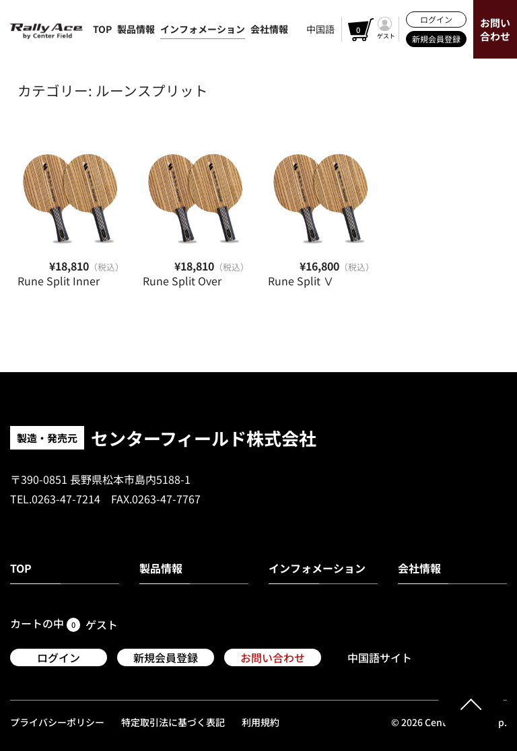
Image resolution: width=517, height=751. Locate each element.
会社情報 (269, 29)
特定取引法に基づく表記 (173, 722)
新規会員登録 (436, 38)
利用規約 (260, 722)
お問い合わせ (495, 29)
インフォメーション (202, 29)
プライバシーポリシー (57, 722)
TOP (102, 29)
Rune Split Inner (59, 281)
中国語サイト (379, 657)
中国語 (320, 29)
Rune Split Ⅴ (301, 281)
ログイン (436, 19)
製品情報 (136, 29)
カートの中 (45, 625)
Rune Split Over (182, 281)
